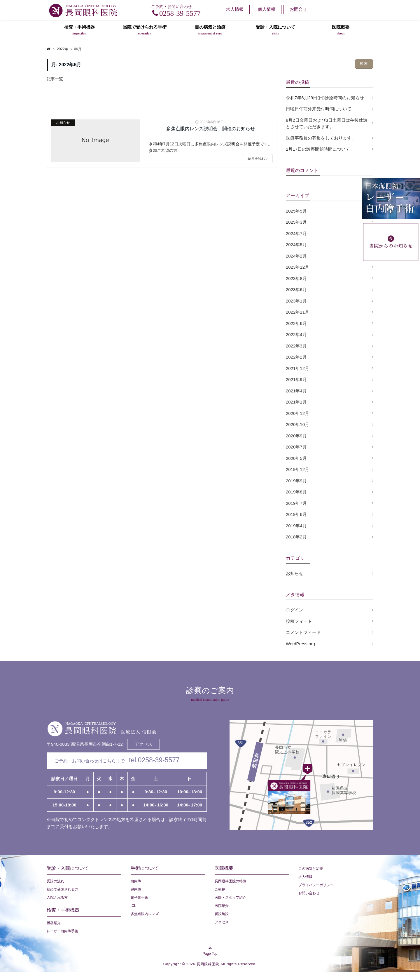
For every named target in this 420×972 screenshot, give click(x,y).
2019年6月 (296, 514)
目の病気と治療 (210, 30)
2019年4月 (296, 525)
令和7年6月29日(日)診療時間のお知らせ (325, 97)
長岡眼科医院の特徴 (230, 881)
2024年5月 (296, 244)
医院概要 (340, 30)
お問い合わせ (308, 893)
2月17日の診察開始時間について (318, 149)
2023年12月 (297, 267)
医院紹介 (222, 906)
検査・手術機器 (79, 30)
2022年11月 (297, 311)
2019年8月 (296, 491)
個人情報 (266, 9)
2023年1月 (296, 300)
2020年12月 (297, 413)
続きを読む (257, 159)
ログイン (294, 609)
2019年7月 (296, 503)
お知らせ (63, 123)
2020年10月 (297, 424)
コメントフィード (303, 632)
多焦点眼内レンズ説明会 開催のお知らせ (210, 128)
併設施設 (222, 914)
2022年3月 (296, 345)
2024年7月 (296, 233)
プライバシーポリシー (315, 885)
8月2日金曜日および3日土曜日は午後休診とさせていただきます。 (327, 123)
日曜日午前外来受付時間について (318, 108)
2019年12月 (297, 469)
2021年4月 (296, 390)
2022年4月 (296, 334)
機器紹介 (54, 923)
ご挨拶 (220, 889)
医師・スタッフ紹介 (230, 898)
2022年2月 (296, 356)
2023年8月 (296, 278)
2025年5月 (296, 210)
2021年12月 (297, 368)
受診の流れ (55, 881)
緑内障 (136, 889)
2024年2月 (296, 255)
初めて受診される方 (62, 889)
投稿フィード (299, 621)
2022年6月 (296, 323)
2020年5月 (296, 458)
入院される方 (57, 898)
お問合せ (298, 9)
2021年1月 (296, 401)
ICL (133, 906)
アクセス (143, 744)
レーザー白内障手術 (62, 931)
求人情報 (235, 9)
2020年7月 (296, 446)
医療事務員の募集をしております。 (321, 137)
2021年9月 (296, 379)
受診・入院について (275, 30)
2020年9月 (296, 435)
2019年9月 (296, 480)
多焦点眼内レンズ (145, 914)
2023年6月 (296, 289)
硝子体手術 (139, 898)
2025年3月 (296, 222)
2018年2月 (296, 536)
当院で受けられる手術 (145, 30)
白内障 (136, 881)
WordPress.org (300, 643)
